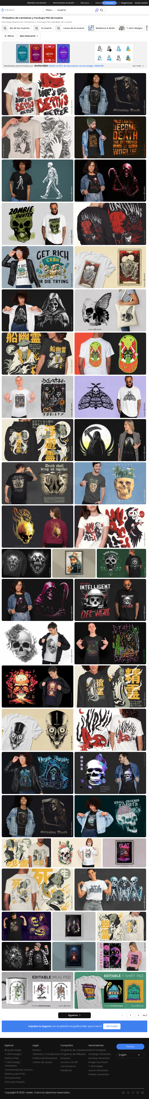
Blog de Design (13, 1050)
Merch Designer (97, 1050)
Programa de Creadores (74, 1050)
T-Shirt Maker (95, 1066)
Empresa (65, 1058)
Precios (37, 1050)
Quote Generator (98, 1070)
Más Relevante (29, 36)
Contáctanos (68, 1066)
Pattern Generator (98, 1074)
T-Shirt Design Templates (12, 1064)
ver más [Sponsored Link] (138, 65)
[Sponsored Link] (43, 53)
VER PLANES (112, 1026)
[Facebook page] (128, 1092)
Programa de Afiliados (73, 1054)
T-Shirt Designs (13, 1054)
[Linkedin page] (142, 1092)
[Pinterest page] (133, 1092)
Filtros (9, 36)
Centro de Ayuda (42, 1062)
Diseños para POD (15, 1074)
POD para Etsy (13, 1078)
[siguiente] (74, 1015)
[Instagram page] (123, 1092)
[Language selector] (130, 1055)
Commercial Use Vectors (19, 1069)
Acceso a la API (69, 1062)
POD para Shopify (15, 1082)
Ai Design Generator (99, 1054)
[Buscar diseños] (74, 10)
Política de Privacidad (45, 1058)
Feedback (66, 1070)
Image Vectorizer (98, 1062)
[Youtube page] (138, 1092)
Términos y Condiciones (46, 1054)
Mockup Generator (99, 1058)
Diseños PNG (12, 1058)
